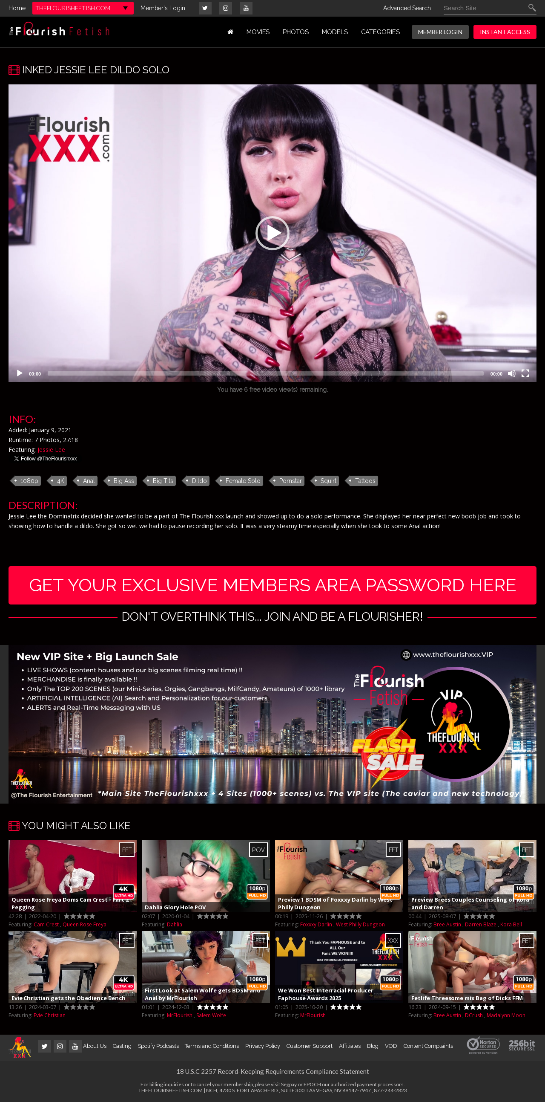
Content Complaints (428, 1046)
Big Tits (163, 480)
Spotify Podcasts (158, 1046)
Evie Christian (50, 1015)
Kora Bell (511, 924)
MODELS (335, 32)
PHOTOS (296, 32)
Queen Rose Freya (84, 924)
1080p (29, 480)
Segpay (289, 1084)
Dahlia (174, 924)
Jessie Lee (51, 449)
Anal (89, 480)
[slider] (266, 373)
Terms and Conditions (212, 1046)
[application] (272, 233)
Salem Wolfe (211, 1015)
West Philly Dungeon (360, 924)
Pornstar (290, 480)
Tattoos (365, 480)
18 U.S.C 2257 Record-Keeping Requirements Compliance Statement (272, 1071)
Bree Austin (447, 924)
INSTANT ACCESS (505, 31)
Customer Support (310, 1046)
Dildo (199, 480)
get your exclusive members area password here (272, 585)
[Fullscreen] (525, 373)
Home (17, 8)
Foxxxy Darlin (316, 924)
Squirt (328, 480)
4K (60, 480)
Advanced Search (407, 8)
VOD (391, 1046)
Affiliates (349, 1046)
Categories (380, 32)
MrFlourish (179, 1015)
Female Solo (243, 480)
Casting (122, 1046)
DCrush (474, 1015)
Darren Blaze (480, 924)
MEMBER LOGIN (440, 31)
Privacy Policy (262, 1046)
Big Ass (124, 480)
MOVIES (258, 32)
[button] (272, 233)
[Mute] (512, 373)
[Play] (19, 373)
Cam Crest (46, 924)
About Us (94, 1046)
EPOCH (312, 1084)
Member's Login (163, 8)
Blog (373, 1046)
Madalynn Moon (506, 1015)
